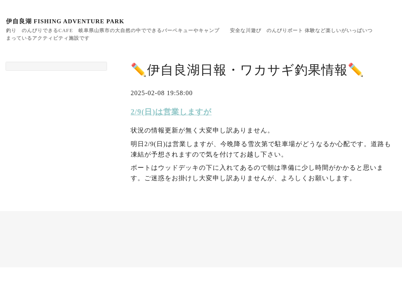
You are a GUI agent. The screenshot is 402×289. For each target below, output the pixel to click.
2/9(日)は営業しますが (171, 112)
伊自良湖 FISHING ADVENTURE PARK (65, 21)
